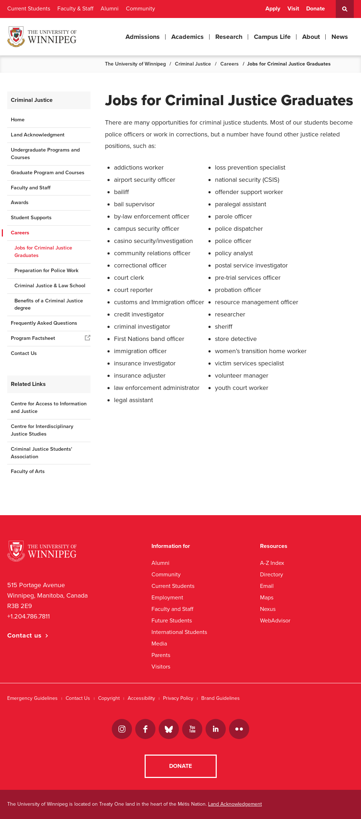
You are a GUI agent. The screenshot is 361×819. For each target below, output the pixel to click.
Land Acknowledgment (38, 135)
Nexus (268, 609)
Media (159, 643)
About (311, 37)
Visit (293, 8)
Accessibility (141, 698)
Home (18, 120)
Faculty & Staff (75, 8)
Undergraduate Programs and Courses (45, 154)
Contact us (24, 635)
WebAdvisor (275, 620)
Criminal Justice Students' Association (41, 453)
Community (140, 8)
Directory (271, 574)
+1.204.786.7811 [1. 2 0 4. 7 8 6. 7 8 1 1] (28, 616)
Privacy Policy (178, 698)
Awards (19, 202)
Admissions (143, 37)
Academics (187, 37)
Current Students (28, 8)
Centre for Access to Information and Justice (49, 407)
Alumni (110, 8)
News (339, 37)
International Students (179, 632)
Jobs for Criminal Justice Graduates (43, 251)
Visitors (160, 666)
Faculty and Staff (30, 188)
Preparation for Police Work (46, 270)
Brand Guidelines (220, 698)
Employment (167, 597)
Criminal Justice (193, 64)
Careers (229, 64)
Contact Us (24, 353)
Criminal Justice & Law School (49, 286)
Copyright (109, 698)
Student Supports (31, 218)
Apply (272, 8)
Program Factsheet (33, 338)
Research (228, 37)
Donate (315, 8)
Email (267, 585)
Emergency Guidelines (32, 698)
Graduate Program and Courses (47, 173)
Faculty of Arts (28, 471)
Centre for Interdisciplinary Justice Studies (42, 430)
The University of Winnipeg (135, 64)
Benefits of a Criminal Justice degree (48, 304)
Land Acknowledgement (235, 804)
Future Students (171, 620)
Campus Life (272, 37)
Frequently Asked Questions (44, 323)
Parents (160, 655)
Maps (266, 597)
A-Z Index (272, 562)
